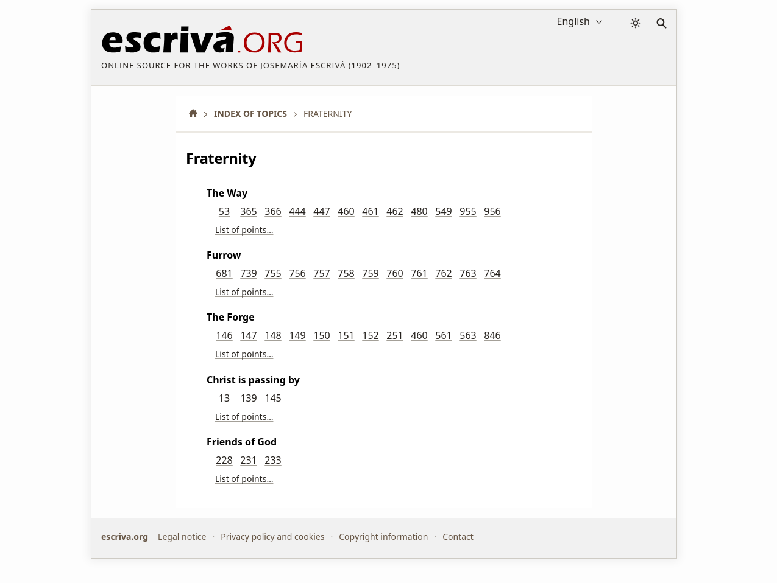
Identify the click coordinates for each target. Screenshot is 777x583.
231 (248, 460)
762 (443, 273)
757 (321, 273)
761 (419, 273)
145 (272, 398)
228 (224, 460)
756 (297, 273)
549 (443, 211)
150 (321, 335)
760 (394, 273)
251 (394, 335)
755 (272, 273)
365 (248, 211)
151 (346, 335)
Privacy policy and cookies (272, 536)
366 (272, 211)
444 (297, 211)
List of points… (244, 230)
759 (370, 273)
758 (346, 273)
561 (443, 335)
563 (467, 335)
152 (370, 335)
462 (394, 211)
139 (248, 398)
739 (248, 273)
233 (272, 460)
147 (248, 335)
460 (346, 211)
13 (224, 398)
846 (492, 335)
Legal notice (182, 536)
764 (492, 273)
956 (492, 211)
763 (467, 273)
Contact (458, 536)
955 (467, 211)
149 (297, 335)
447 (321, 211)
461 (370, 211)
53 (224, 211)
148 (272, 335)
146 (224, 335)
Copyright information (383, 536)
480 (419, 211)
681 (224, 273)
